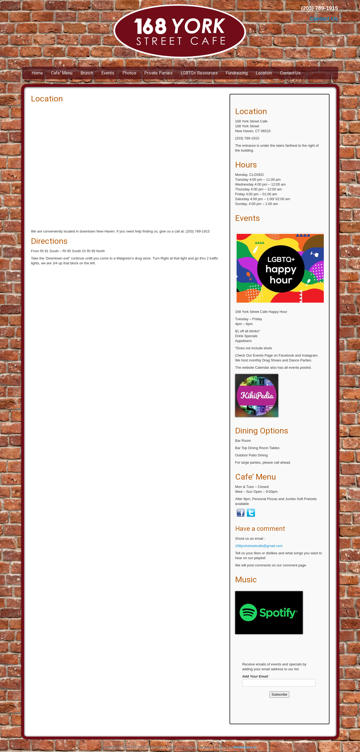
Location (264, 73)
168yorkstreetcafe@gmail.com (259, 546)
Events (107, 73)
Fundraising (237, 73)
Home (37, 73)
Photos (129, 73)
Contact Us (323, 19)
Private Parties (158, 73)
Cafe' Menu (61, 73)
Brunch (86, 73)
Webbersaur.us (245, 747)
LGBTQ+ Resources (199, 73)
